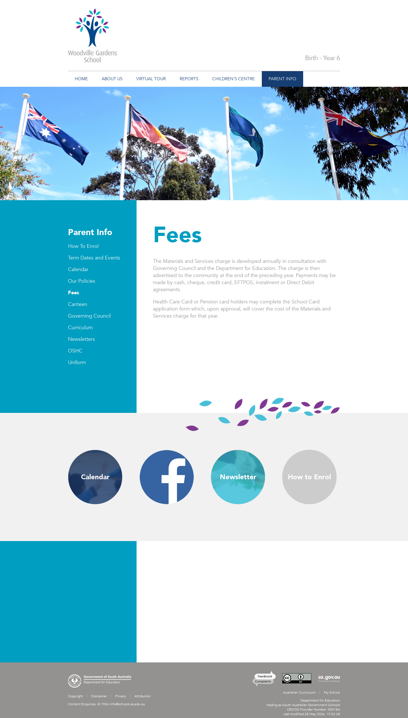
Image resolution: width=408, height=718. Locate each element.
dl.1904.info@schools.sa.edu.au (121, 704)
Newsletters (81, 339)
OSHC (75, 350)
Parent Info (90, 232)
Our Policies (81, 281)
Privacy (120, 696)
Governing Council (89, 316)
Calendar (78, 269)
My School (332, 692)
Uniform (77, 362)
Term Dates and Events (94, 257)
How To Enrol (83, 246)
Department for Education (320, 700)
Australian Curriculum (299, 692)
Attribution (142, 696)
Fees (73, 292)
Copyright (75, 696)
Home (81, 79)
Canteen (77, 304)
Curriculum (80, 327)
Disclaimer (99, 696)
